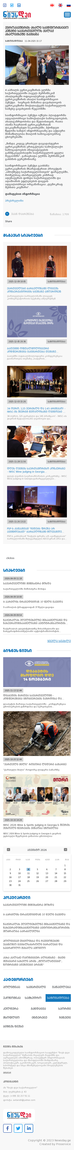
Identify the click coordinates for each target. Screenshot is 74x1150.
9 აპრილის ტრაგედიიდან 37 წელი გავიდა (34, 914)
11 (28, 873)
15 (65, 873)
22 (65, 877)
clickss (10, 558)
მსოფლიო (11, 1017)
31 (19, 885)
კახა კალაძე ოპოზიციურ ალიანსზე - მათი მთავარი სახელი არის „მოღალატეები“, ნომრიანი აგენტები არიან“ (34, 961)
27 (47, 881)
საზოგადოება (58, 997)
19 (37, 877)
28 (56, 881)
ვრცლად (7, 1072)
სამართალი (36, 987)
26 (37, 881)
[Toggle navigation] (67, 15)
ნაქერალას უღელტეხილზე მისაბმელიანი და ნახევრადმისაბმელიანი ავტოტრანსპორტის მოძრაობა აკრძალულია (36, 928)
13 (47, 873)
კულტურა (10, 1008)
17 (19, 877)
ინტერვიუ (39, 1017)
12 (37, 873)
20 (47, 877)
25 (28, 881)
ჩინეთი (65, 1017)
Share (8, 221)
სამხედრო (33, 997)
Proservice (63, 1144)
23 (10, 881)
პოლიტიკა (11, 987)
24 (19, 881)
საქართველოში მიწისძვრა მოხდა (28, 904)
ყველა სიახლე (59, 641)
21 (56, 877)
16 (10, 877)
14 (56, 873)
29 (65, 881)
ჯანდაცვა (38, 1008)
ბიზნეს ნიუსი (13, 1026)
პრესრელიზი (14, 200)
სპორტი (64, 1008)
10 (19, 873)
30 (10, 885)
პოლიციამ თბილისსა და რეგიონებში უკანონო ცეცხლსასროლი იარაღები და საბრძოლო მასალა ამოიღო (33, 944)
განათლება (61, 987)
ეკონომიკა (12, 997)
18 (28, 877)
